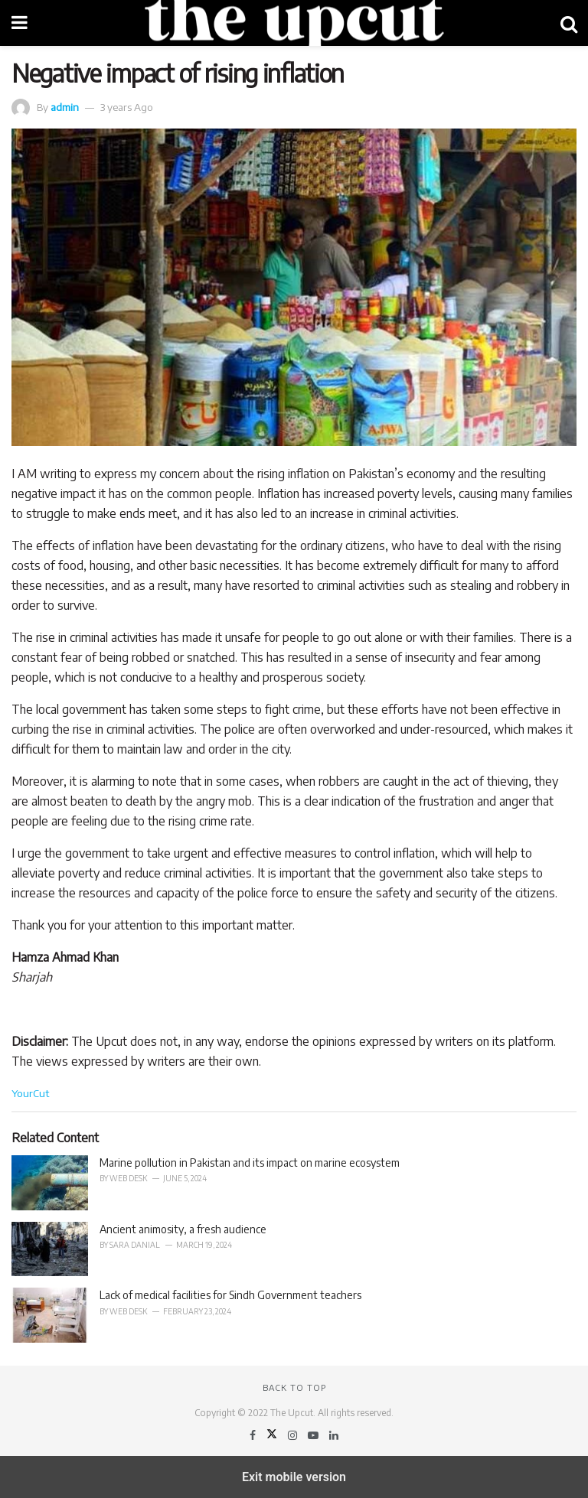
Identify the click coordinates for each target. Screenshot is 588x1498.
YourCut (30, 1092)
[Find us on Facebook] (254, 1434)
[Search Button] (569, 23)
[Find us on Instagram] (293, 1434)
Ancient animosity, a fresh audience (183, 1229)
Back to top (294, 1387)
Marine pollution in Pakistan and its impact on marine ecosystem (250, 1162)
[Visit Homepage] (294, 23)
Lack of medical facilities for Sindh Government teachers (232, 1294)
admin (65, 106)
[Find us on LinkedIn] (333, 1434)
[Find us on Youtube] (314, 1434)
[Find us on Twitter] (272, 1434)
